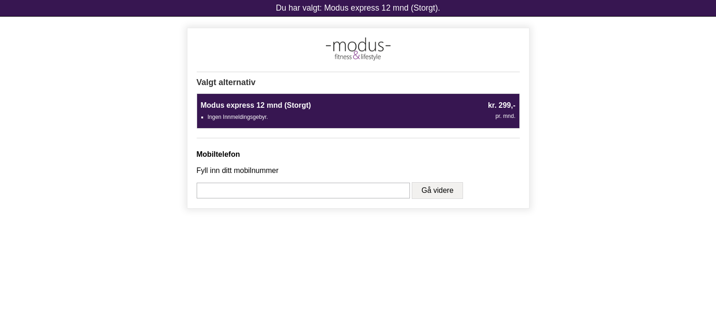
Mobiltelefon (218, 154)
